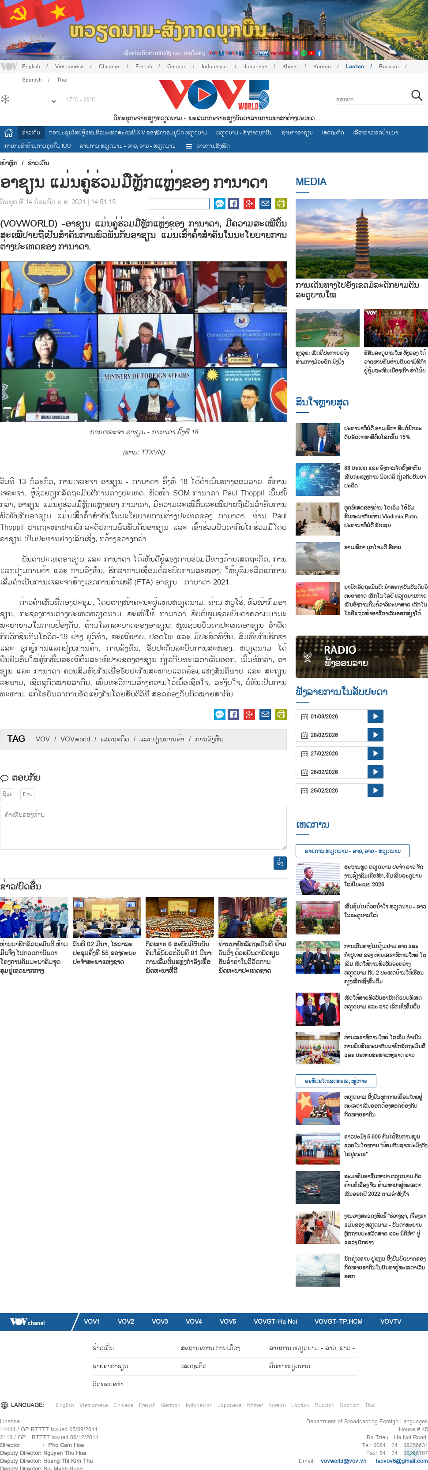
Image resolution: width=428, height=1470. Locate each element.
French (143, 66)
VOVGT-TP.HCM (339, 1321)
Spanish (350, 1405)
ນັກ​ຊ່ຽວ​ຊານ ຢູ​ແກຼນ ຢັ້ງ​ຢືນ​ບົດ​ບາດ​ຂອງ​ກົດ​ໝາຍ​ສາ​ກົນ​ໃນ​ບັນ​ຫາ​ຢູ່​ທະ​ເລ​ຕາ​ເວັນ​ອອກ (384, 1267)
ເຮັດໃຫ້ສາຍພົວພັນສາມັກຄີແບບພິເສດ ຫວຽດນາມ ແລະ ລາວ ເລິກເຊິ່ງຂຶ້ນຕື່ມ (383, 1002)
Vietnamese (69, 66)
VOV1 (92, 1321)
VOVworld (75, 739)
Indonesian (215, 66)
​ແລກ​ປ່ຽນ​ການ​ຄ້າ (162, 739)
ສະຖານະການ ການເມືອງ (210, 1348)
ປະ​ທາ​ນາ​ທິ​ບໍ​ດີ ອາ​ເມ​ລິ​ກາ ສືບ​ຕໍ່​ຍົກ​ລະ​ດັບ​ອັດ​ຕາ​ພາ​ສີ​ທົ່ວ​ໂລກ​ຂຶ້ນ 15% (383, 433)
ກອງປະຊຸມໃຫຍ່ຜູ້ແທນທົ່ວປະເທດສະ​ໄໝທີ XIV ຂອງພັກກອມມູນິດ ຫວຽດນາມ (128, 133)
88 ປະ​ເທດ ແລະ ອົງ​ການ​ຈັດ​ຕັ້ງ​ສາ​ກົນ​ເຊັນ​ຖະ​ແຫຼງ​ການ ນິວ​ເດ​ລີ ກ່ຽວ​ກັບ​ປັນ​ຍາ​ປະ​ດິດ (385, 477)
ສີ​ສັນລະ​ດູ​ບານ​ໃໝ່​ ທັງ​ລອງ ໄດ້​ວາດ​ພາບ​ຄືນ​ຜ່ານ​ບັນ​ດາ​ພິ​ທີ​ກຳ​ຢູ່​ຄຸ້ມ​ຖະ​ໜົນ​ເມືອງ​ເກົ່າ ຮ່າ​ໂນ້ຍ (395, 362)
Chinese (109, 66)
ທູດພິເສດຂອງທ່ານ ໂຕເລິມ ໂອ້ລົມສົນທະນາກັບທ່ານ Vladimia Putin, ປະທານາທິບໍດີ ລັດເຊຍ (381, 516)
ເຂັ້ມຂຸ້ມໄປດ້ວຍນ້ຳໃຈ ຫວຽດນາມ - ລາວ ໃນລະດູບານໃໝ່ (385, 911)
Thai (370, 1405)
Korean (322, 66)
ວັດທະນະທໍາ (108, 1384)
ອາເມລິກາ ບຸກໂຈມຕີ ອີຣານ (372, 547)
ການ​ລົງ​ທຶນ (209, 739)
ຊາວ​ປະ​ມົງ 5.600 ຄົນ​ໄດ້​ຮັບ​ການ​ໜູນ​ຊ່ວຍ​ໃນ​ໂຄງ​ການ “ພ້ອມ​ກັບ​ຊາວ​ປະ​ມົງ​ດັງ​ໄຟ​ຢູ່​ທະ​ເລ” (385, 1145)
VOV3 (160, 1321)
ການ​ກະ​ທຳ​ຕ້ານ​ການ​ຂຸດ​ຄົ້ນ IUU (37, 146)
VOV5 (228, 1321)
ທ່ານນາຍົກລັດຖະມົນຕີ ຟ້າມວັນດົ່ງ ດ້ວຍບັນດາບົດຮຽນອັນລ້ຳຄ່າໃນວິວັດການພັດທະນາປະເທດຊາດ (252, 957)
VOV (43, 739)
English (31, 66)
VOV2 (126, 1321)
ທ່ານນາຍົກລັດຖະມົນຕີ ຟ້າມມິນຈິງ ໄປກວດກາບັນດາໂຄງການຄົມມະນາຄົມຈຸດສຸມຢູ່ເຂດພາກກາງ (34, 957)
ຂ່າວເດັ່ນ (31, 133)
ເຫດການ (312, 825)
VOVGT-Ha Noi (275, 1321)
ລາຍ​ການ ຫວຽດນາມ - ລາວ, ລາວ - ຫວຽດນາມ (128, 146)
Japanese (255, 66)
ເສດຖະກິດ (333, 133)
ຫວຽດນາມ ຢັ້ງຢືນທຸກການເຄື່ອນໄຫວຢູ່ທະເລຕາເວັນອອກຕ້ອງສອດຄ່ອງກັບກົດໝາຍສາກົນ (383, 1106)
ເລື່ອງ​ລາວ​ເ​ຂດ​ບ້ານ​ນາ (375, 133)
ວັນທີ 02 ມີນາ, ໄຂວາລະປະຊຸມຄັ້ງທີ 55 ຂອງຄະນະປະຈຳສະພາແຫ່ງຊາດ (104, 953)
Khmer (290, 66)
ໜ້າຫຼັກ (8, 163)
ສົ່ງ (280, 863)
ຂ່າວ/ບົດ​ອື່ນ (20, 887)
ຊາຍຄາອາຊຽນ (297, 133)
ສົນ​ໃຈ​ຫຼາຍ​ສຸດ (322, 402)
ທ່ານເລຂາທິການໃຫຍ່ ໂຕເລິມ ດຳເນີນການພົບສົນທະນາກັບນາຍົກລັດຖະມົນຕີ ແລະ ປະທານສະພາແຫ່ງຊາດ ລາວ (384, 1046)
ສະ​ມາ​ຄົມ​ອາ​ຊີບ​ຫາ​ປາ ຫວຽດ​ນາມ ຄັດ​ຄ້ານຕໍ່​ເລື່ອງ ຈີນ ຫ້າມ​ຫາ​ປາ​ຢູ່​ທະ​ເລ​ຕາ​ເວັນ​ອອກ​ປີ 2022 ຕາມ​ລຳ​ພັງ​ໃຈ (382, 1185)
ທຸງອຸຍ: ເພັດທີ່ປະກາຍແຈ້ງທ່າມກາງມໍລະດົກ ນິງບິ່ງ (322, 357)
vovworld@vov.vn (343, 1461)
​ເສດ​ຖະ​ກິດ (115, 739)
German (177, 66)
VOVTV (390, 1321)
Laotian (355, 66)
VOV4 (194, 1321)
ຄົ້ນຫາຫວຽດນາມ (290, 1366)
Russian (389, 66)
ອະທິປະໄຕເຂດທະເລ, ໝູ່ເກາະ (336, 1081)
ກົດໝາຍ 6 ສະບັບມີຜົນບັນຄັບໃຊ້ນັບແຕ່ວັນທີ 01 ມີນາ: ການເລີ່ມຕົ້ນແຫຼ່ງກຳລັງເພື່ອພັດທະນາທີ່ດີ (179, 957)
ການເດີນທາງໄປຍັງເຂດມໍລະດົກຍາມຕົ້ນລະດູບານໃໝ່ (357, 290)
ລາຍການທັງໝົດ (207, 146)
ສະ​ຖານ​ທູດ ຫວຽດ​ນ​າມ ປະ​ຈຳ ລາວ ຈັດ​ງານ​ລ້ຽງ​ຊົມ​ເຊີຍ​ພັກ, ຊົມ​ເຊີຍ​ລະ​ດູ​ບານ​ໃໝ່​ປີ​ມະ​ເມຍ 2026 (383, 875)
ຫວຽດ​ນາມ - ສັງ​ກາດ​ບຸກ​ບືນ (244, 133)
